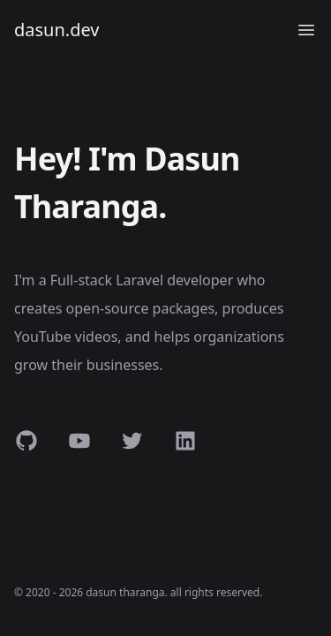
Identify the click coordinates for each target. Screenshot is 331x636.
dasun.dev (57, 30)
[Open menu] (306, 30)
